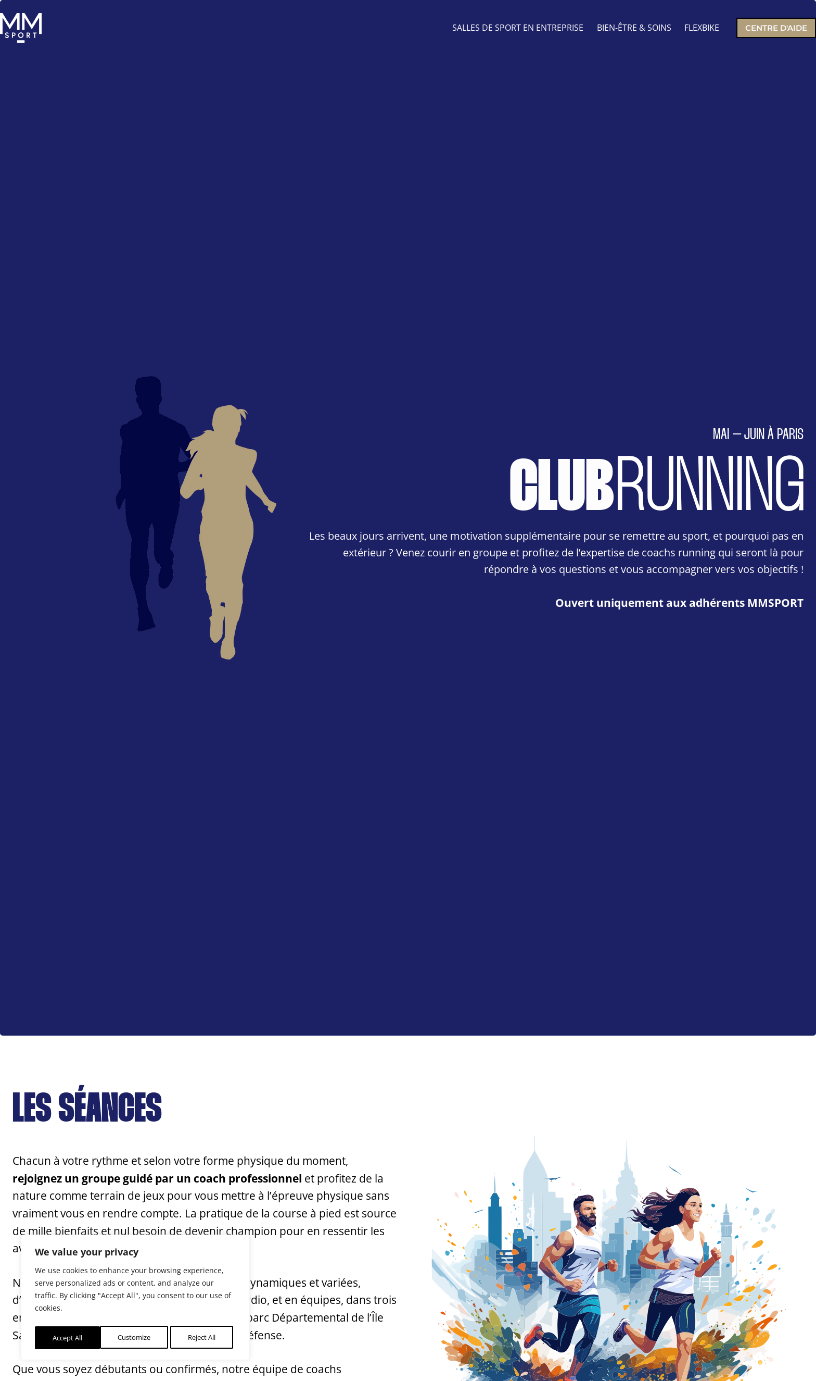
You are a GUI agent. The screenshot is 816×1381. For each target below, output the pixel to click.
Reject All (136, 1337)
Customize (68, 1337)
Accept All (203, 1337)
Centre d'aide (776, 28)
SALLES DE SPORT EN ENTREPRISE (517, 27)
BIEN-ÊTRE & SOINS (634, 27)
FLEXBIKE (701, 27)
